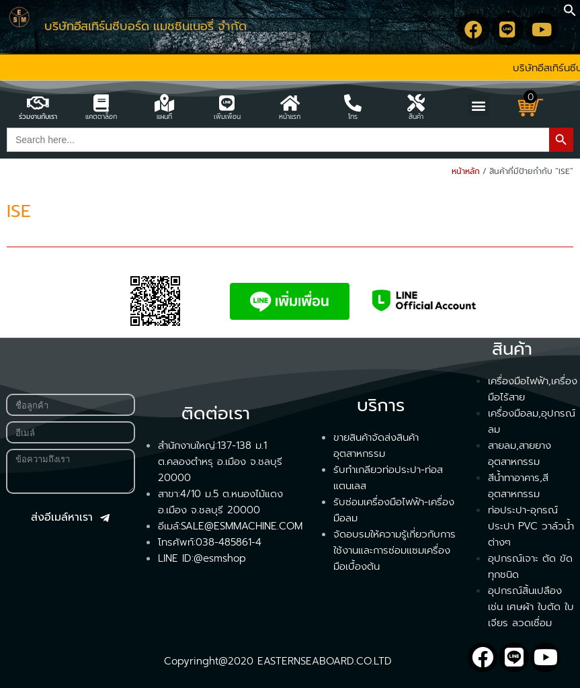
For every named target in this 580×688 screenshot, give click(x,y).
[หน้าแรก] (289, 103)
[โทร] (353, 103)
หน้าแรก (289, 117)
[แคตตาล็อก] (101, 103)
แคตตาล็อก (101, 117)
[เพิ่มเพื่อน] (227, 103)
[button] (570, 13)
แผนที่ (164, 117)
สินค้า (416, 117)
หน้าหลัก (466, 171)
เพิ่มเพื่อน (227, 117)
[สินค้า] (416, 103)
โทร (353, 117)
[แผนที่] (164, 103)
